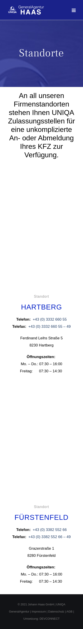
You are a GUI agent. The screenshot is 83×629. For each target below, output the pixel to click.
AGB (69, 611)
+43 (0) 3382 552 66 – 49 (49, 537)
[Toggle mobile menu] (74, 10)
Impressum (39, 611)
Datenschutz (56, 611)
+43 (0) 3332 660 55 (50, 319)
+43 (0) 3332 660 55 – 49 (49, 326)
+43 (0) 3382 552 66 (50, 530)
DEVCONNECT (49, 618)
